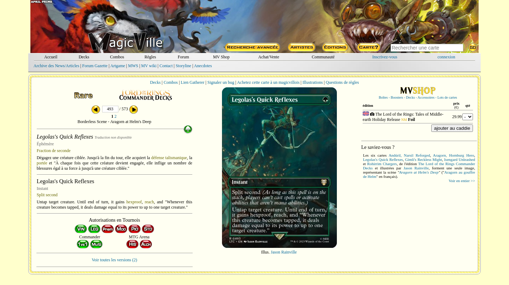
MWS (133, 65)
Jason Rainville (284, 252)
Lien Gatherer (192, 82)
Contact (165, 65)
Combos (117, 56)
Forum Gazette (94, 65)
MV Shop (221, 56)
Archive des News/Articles (56, 65)
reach (149, 201)
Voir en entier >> (462, 181)
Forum (183, 56)
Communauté (323, 56)
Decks (83, 56)
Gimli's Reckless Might (423, 159)
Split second (47, 194)
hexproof (134, 201)
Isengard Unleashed (459, 159)
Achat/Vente (268, 56)
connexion (446, 56)
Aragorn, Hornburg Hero (453, 155)
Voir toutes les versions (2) (114, 259)
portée (42, 163)
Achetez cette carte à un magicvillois (268, 82)
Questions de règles (342, 82)
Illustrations (313, 82)
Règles (150, 56)
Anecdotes (203, 65)
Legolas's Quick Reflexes (383, 159)
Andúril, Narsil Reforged (409, 155)
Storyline (183, 65)
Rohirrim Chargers (382, 164)
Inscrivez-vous (384, 56)
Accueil (50, 56)
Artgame (117, 65)
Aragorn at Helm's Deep (418, 172)
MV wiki (148, 65)
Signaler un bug (220, 82)
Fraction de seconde (54, 150)
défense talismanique (169, 157)
